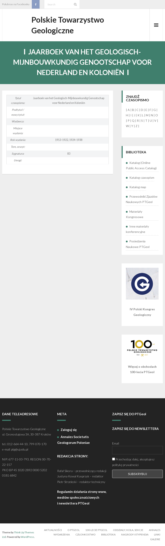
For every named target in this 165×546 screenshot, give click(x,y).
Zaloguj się (69, 430)
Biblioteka (108, 534)
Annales (154, 530)
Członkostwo (85, 534)
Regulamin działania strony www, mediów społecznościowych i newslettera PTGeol (81, 497)
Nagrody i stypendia (134, 534)
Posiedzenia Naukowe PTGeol (138, 243)
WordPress (27, 536)
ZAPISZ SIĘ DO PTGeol (129, 414)
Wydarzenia (61, 534)
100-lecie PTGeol (96, 530)
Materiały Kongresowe (134, 214)
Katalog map (137, 187)
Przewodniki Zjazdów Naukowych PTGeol (141, 199)
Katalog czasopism (141, 177)
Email (115, 443)
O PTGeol (73, 530)
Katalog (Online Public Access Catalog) (141, 165)
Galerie (155, 539)
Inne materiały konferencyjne (137, 229)
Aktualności (53, 530)
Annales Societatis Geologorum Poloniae (73, 439)
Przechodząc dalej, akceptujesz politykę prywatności (133, 461)
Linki (157, 534)
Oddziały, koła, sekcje (128, 530)
